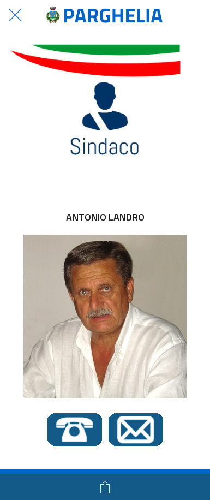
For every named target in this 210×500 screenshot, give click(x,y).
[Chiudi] (15, 15)
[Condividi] (105, 487)
